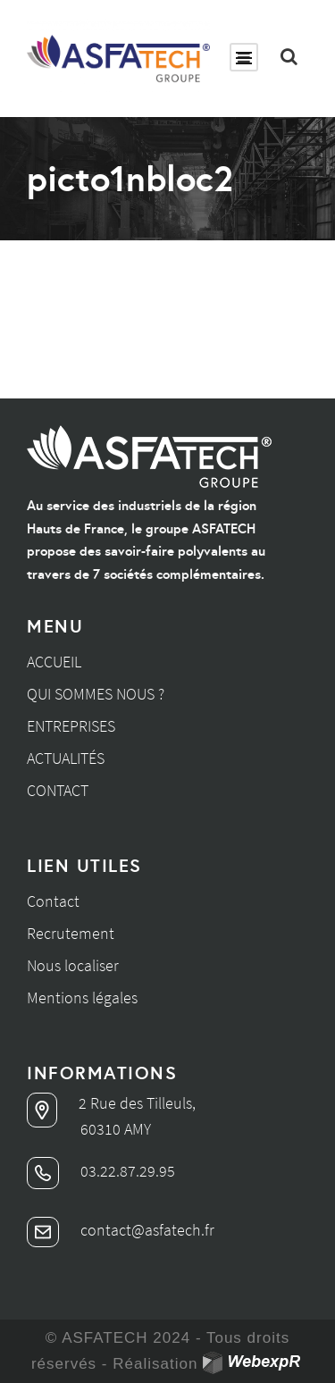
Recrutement (70, 933)
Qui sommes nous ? (95, 693)
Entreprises (71, 726)
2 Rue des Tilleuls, (111, 1103)
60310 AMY (115, 1129)
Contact (57, 790)
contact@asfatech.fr (120, 1230)
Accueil (54, 661)
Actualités (66, 758)
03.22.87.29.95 (101, 1171)
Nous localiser (73, 965)
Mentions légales (82, 997)
